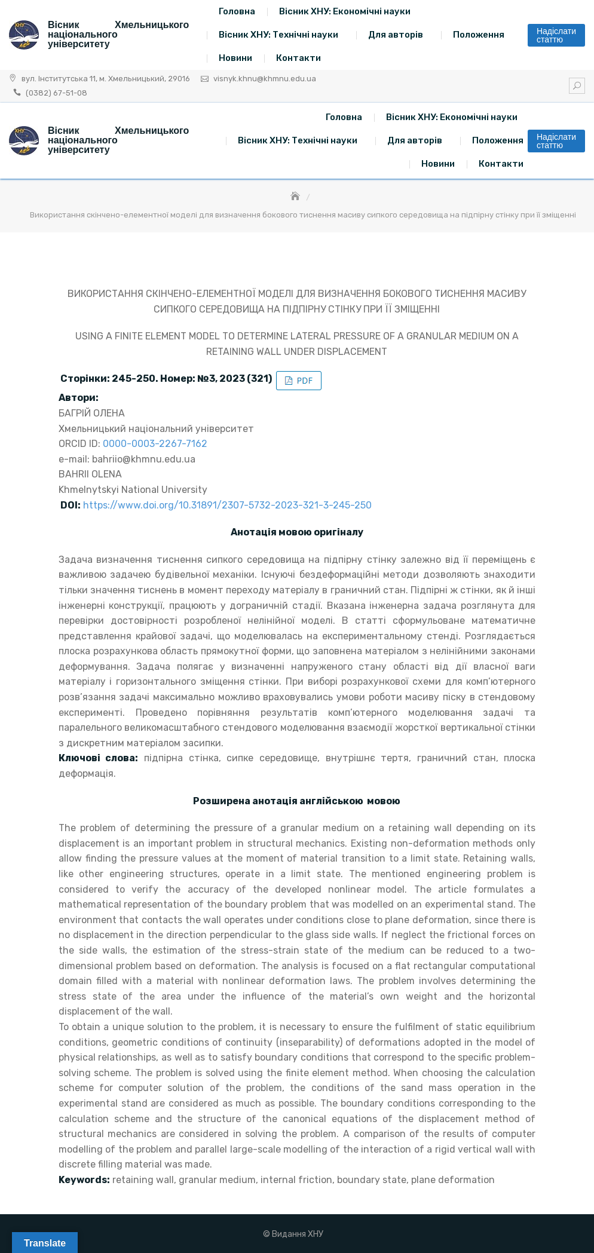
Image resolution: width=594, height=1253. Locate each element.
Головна (237, 11)
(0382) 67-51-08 (56, 92)
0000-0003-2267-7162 (155, 443)
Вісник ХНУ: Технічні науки (278, 34)
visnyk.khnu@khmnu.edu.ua (264, 78)
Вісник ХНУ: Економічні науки (345, 11)
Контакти (298, 58)
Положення (478, 34)
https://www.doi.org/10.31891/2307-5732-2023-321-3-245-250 (227, 505)
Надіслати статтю (556, 35)
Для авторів (395, 34)
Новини (235, 58)
